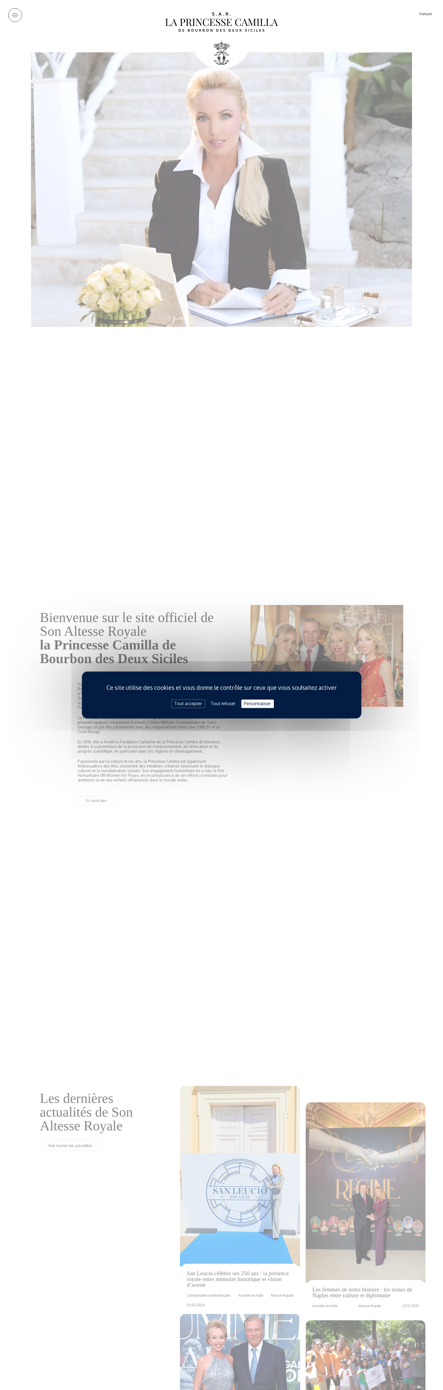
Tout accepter (188, 703)
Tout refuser (223, 703)
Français (425, 14)
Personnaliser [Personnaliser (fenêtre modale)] (257, 703)
